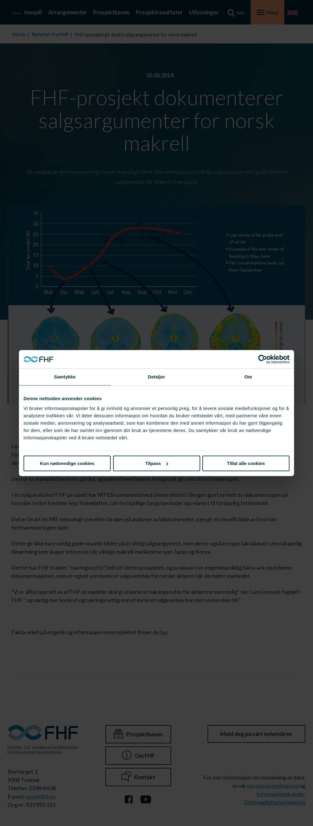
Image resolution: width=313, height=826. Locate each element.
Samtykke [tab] (65, 376)
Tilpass (156, 463)
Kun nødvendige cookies (67, 463)
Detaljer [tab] (156, 376)
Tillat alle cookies (246, 463)
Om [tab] (248, 376)
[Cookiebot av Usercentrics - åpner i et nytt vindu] (262, 359)
